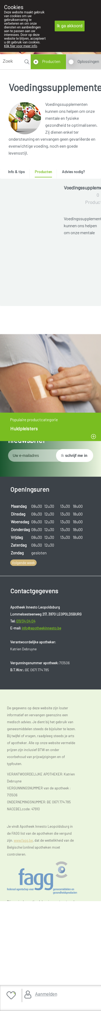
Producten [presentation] (43, 171)
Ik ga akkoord (70, 25)
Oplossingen (88, 61)
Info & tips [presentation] (16, 171)
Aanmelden (46, 994)
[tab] (18, 173)
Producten (51, 61)
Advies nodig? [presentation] (73, 171)
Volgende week (23, 724)
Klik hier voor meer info (20, 46)
